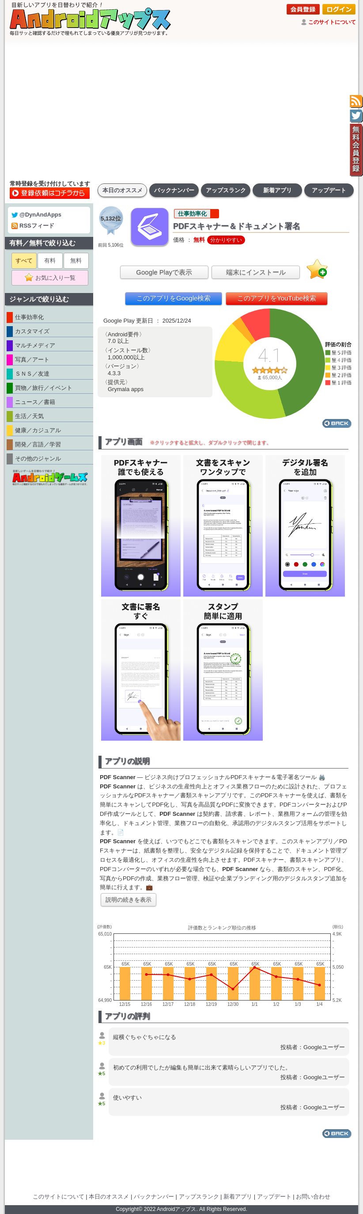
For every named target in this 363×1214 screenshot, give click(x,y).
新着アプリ (277, 190)
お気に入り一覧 (52, 278)
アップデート (329, 190)
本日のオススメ (122, 190)
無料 (76, 260)
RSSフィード (32, 225)
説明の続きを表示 (128, 899)
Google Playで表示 (164, 272)
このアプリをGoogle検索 (173, 298)
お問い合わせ (313, 1196)
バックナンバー (174, 190)
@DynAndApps (36, 214)
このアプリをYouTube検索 (276, 298)
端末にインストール (256, 272)
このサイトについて (332, 22)
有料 (50, 260)
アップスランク (226, 190)
